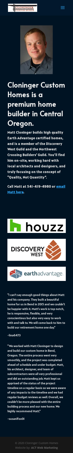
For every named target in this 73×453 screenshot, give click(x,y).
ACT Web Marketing (44, 447)
